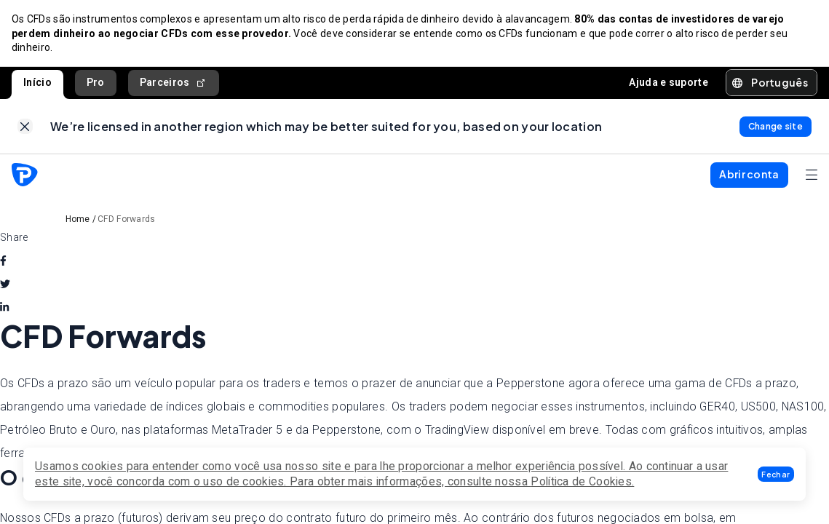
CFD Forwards (127, 220)
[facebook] (3, 261)
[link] (25, 127)
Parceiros (173, 82)
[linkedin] (4, 307)
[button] (776, 474)
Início (37, 82)
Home (78, 220)
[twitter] (5, 284)
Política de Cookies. (582, 481)
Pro (96, 82)
